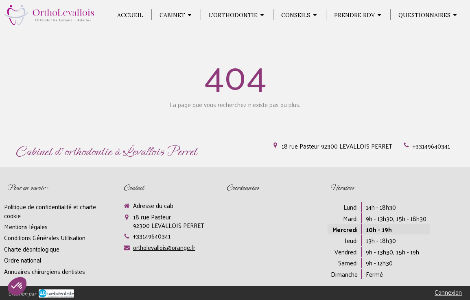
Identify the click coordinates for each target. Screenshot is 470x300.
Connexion (448, 292)
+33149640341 (431, 145)
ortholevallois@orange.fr (164, 247)
